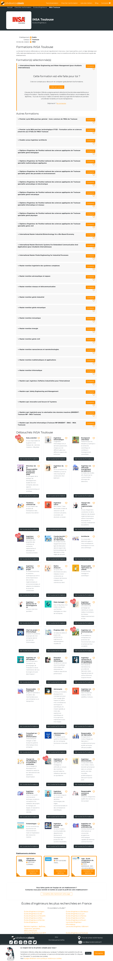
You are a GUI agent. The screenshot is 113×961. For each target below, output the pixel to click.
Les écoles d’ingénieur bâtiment (77, 926)
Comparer (90, 66)
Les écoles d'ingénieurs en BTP (35, 933)
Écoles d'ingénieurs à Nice (33, 918)
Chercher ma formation (69, 3)
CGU (56, 937)
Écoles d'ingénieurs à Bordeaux (77, 911)
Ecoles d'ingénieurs (31, 922)
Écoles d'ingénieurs (40, 7)
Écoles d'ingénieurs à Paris (75, 918)
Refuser (88, 953)
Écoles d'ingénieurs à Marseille (34, 916)
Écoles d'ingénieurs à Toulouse (77, 933)
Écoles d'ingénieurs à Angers (34, 911)
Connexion (106, 3)
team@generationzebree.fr (92, 942)
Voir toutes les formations (29, 459)
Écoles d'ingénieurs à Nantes (76, 916)
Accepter (99, 953)
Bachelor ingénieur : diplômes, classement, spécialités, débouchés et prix (34, 929)
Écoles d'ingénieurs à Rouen (76, 920)
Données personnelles (56, 940)
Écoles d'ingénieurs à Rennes (34, 920)
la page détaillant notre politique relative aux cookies (42, 958)
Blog (96, 3)
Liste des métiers (86, 3)
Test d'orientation (52, 3)
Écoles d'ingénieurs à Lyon (75, 914)
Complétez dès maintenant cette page (56, 894)
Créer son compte (56, 87)
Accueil (9, 7)
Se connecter (61, 103)
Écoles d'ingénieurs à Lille (33, 914)
